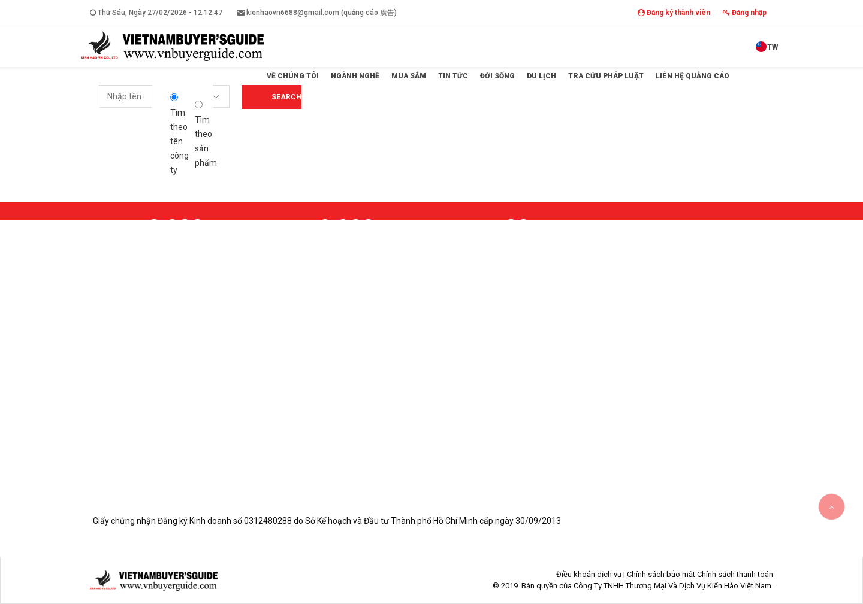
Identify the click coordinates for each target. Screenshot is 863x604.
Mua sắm (408, 76)
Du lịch (541, 76)
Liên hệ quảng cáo (692, 76)
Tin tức (453, 76)
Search (286, 97)
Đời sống (497, 76)
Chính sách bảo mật (661, 574)
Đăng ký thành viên (674, 12)
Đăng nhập (745, 12)
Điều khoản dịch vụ (588, 574)
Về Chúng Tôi (293, 76)
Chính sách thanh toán (735, 574)
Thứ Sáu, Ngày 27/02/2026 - (156, 12)
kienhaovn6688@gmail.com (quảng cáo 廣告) (317, 12)
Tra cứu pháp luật (606, 76)
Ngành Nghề (355, 76)
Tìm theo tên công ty (179, 134)
